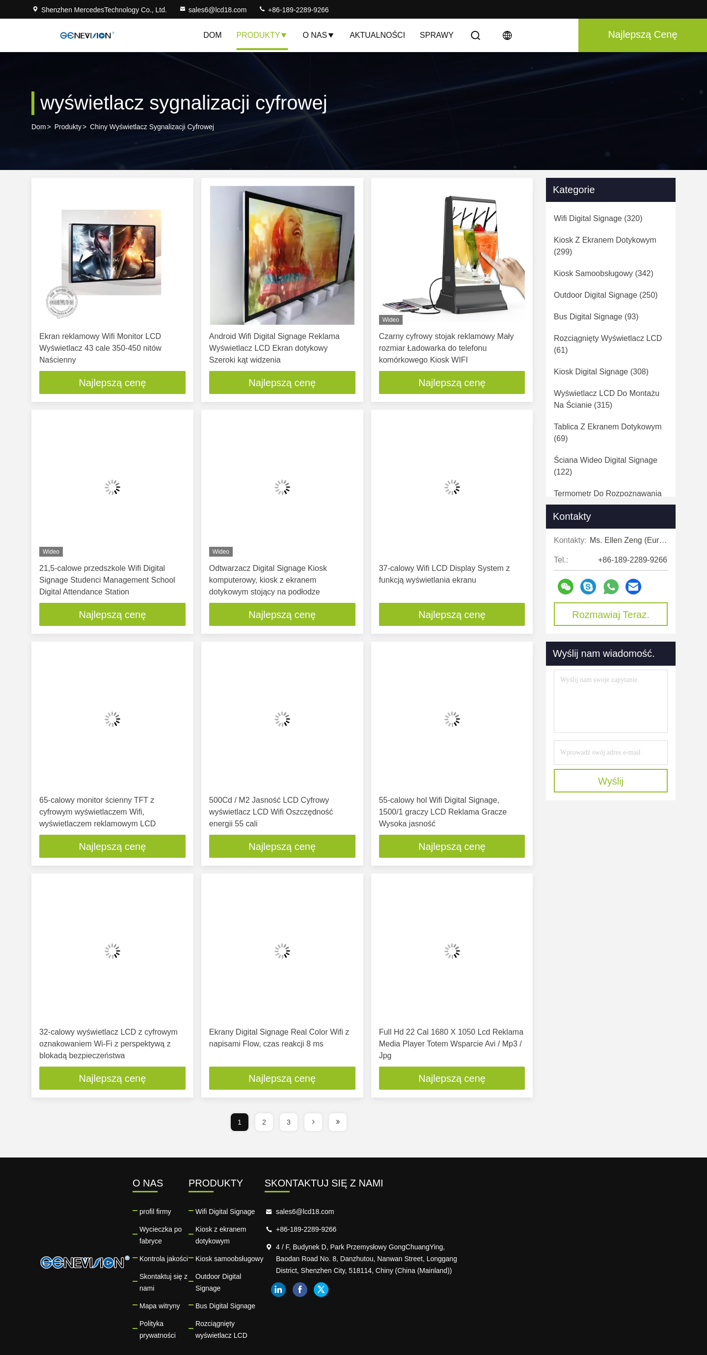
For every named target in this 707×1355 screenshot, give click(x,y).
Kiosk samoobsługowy (383, 1249)
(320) (598, 218)
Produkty (262, 35)
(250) (606, 295)
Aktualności (377, 35)
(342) (603, 273)
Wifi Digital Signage (378, 1213)
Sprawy (437, 35)
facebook (545, 1303)
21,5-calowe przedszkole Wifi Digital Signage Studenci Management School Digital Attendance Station (107, 580)
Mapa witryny (227, 1284)
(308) (601, 371)
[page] (313, 1124)
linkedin (524, 1303)
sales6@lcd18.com (213, 10)
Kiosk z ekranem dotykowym (392, 1231)
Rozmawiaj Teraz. (610, 614)
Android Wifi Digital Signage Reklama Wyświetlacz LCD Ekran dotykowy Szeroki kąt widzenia (274, 348)
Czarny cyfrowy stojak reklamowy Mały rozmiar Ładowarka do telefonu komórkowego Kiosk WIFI (446, 348)
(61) (608, 344)
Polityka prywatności (238, 1302)
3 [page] (289, 1124)
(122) (605, 466)
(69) (608, 433)
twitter (567, 1303)
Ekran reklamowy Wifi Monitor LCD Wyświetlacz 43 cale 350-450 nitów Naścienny (100, 348)
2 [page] (264, 1124)
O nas (318, 35)
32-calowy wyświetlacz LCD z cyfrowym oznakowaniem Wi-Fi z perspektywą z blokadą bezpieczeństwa (108, 1045)
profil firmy (223, 1213)
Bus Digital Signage (378, 1284)
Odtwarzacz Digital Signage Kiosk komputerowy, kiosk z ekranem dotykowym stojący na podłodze (268, 580)
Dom (212, 35)
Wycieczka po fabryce (240, 1231)
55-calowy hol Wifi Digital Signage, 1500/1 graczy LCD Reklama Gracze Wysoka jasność (443, 813)
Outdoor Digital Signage (385, 1266)
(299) (605, 246)
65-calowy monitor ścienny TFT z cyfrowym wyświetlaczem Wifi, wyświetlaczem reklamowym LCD (97, 813)
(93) (596, 316)
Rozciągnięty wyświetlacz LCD (395, 1302)
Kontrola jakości (231, 1249)
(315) (606, 399)
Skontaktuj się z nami (239, 1266)
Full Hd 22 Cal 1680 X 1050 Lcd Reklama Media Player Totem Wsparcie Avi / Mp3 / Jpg (451, 1045)
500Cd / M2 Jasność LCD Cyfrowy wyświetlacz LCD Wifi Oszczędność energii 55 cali (271, 813)
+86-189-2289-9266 (293, 10)
